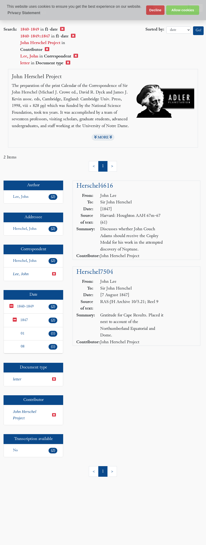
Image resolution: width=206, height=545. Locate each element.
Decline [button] (155, 10)
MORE (103, 137)
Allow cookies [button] (182, 10)
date (178, 30)
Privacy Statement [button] (24, 13)
